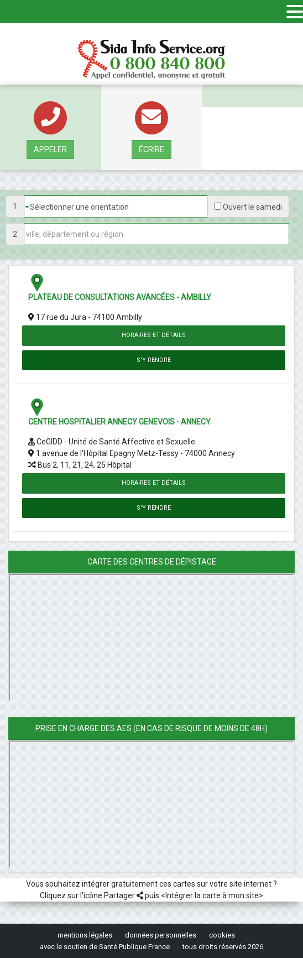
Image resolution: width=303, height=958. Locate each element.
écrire (151, 149)
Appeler (50, 149)
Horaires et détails (154, 335)
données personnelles (160, 935)
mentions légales (85, 935)
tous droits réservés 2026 (222, 947)
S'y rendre (154, 360)
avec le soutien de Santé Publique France (105, 947)
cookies (222, 935)
